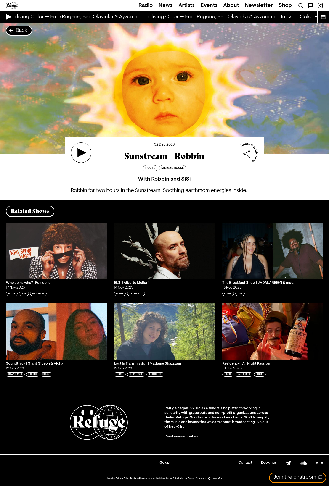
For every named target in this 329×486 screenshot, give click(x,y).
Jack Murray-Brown (185, 478)
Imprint (111, 478)
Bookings (269, 463)
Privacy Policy (122, 478)
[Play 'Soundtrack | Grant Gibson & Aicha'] (56, 331)
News (165, 5)
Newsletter (259, 5)
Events (209, 5)
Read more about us (181, 436)
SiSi (186, 179)
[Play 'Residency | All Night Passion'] (272, 331)
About (231, 5)
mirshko (168, 478)
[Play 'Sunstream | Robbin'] (81, 152)
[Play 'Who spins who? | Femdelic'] (56, 251)
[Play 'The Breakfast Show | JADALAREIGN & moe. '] (272, 251)
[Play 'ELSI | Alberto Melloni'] (164, 251)
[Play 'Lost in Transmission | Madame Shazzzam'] (164, 331)
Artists (186, 5)
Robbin (160, 179)
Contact (245, 463)
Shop (285, 5)
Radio (145, 5)
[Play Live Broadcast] (7, 17)
